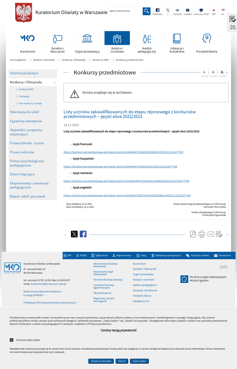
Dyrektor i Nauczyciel (144, 270)
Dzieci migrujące (22, 175)
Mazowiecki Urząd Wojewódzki (103, 274)
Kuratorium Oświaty (65, 12)
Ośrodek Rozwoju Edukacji (108, 281)
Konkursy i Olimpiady (73, 61)
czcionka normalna (204, 73)
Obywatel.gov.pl (102, 294)
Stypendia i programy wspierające (26, 133)
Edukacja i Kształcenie (145, 291)
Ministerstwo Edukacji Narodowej (105, 266)
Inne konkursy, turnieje (30, 104)
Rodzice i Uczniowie (44, 61)
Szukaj (146, 11)
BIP (69, 256)
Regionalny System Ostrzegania (104, 301)
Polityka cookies (200, 256)
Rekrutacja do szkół (24, 113)
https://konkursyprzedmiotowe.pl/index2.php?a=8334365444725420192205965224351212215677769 (126, 182)
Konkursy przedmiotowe (129, 61)
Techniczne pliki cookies (28, 340)
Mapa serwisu (123, 256)
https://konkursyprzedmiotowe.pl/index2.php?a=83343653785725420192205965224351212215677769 (127, 196)
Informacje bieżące (24, 74)
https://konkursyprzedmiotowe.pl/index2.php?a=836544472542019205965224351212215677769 (123, 153)
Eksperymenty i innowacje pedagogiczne (29, 186)
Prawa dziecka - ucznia (27, 144)
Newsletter (225, 256)
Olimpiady (24, 97)
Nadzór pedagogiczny (145, 286)
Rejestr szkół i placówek (27, 197)
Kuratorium (139, 265)
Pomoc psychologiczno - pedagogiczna (28, 164)
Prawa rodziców (22, 153)
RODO (83, 256)
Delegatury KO (141, 302)
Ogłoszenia (102, 256)
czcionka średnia (213, 73)
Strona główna (18, 61)
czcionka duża (222, 73)
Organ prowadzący (143, 275)
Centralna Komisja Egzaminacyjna (104, 287)
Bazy (144, 256)
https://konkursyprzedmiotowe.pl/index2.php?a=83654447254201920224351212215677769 (120, 168)
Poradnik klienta (142, 297)
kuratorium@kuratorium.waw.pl (48, 285)
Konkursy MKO (101, 61)
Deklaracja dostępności (168, 256)
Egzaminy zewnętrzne (26, 122)
